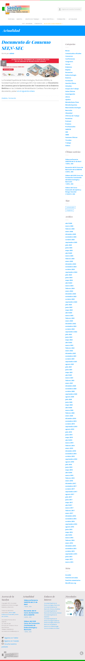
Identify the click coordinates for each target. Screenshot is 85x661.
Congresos (69, 61)
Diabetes (5, 98)
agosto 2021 (69, 364)
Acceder (68, 575)
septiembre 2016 (71, 524)
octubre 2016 (69, 521)
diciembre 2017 (70, 483)
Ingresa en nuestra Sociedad (71, 9)
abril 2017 (68, 505)
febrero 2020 (69, 413)
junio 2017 (68, 500)
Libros (67, 97)
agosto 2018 (69, 462)
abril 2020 (68, 408)
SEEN (67, 135)
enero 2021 (69, 383)
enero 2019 (69, 448)
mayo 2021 (69, 372)
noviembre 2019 (70, 421)
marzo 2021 (69, 378)
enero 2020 (69, 416)
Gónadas (68, 86)
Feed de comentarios (72, 580)
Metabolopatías (71, 105)
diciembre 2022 (70, 324)
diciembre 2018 (70, 451)
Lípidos (68, 99)
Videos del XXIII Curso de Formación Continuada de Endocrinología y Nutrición (74, 178)
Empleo (68, 70)
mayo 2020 (69, 405)
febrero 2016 (69, 540)
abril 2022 (68, 342)
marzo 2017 (69, 508)
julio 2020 (68, 399)
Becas (67, 51)
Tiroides (68, 140)
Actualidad (73, 19)
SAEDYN (68, 129)
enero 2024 (69, 291)
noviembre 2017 (70, 486)
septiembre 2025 (71, 242)
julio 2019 (68, 432)
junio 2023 (68, 307)
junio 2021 (68, 370)
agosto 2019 (69, 429)
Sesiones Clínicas (71, 137)
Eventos (68, 78)
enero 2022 (69, 351)
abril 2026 (68, 223)
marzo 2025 (69, 256)
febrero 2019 (69, 446)
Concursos (69, 56)
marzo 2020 (69, 410)
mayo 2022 (69, 340)
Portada (11, 19)
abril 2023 (68, 313)
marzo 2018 (69, 475)
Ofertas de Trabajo (72, 116)
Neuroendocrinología (73, 108)
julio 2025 (68, 245)
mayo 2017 (69, 502)
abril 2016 (68, 535)
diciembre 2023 (70, 294)
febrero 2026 (69, 229)
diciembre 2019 (70, 418)
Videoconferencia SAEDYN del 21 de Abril (73, 160)
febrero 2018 (69, 478)
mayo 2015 (69, 559)
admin (11, 53)
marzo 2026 (69, 226)
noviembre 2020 (70, 389)
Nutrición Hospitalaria (50, 624)
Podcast (68, 121)
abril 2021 (68, 375)
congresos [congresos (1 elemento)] (69, 210)
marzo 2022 (69, 345)
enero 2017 (69, 513)
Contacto (38, 24)
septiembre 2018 (71, 459)
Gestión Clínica (70, 83)
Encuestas (69, 72)
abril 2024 (68, 283)
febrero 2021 (69, 380)
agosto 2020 (69, 397)
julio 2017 (68, 497)
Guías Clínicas (70, 91)
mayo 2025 (69, 250)
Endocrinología (70, 75)
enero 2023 (69, 321)
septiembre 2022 (71, 332)
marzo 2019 (69, 443)
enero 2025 (69, 261)
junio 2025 (68, 248)
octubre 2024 (69, 269)
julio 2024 (68, 275)
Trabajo (68, 143)
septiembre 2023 (71, 302)
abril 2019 (68, 440)
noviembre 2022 (70, 326)
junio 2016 (68, 529)
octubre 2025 (69, 240)
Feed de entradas (71, 578)
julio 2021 (68, 367)
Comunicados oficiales (73, 53)
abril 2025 (68, 253)
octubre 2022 (69, 329)
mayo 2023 (69, 310)
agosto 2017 (69, 494)
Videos (67, 146)
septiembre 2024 (71, 272)
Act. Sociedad (27, 24)
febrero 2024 (69, 288)
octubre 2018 (69, 456)
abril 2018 (68, 473)
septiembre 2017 (71, 492)
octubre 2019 (69, 424)
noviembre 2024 (70, 267)
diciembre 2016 (70, 516)
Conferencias (70, 59)
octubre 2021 (69, 359)
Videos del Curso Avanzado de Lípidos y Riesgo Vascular (73, 190)
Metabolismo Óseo (72, 102)
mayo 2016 (69, 532)
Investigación (70, 94)
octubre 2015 (69, 551)
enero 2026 (69, 231)
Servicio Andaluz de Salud (51, 628)
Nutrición (68, 110)
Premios (68, 124)
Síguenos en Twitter (11, 638)
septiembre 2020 (71, 394)
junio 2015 (68, 557)
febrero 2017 (69, 510)
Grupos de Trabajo (32, 19)
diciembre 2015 (70, 546)
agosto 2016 (69, 527)
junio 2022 (68, 337)
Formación (61, 19)
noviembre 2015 (70, 548)
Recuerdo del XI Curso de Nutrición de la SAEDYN (74, 168)
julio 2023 (68, 305)
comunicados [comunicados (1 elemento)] (70, 207)
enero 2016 (69, 543)
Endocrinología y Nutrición (52, 622)
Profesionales (70, 127)
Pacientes (68, 118)
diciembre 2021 (70, 353)
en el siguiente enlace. (26, 91)
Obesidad (68, 113)
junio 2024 (68, 277)
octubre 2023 (69, 299)
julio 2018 (68, 464)
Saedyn (19, 19)
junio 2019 (68, 435)
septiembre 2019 (71, 426)
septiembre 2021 (71, 362)
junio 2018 (68, 467)
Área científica (47, 19)
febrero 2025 (69, 259)
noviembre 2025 (70, 237)
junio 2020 (68, 402)
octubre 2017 (69, 489)
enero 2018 (69, 481)
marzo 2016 (69, 538)
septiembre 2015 (71, 554)
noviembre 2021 (70, 356)
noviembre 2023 (70, 296)
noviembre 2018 (70, 454)
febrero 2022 (69, 348)
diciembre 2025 (70, 234)
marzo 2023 (69, 315)
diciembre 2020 (70, 386)
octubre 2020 (69, 391)
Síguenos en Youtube (11, 641)
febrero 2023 (69, 318)
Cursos (67, 64)
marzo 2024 (69, 286)
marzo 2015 (69, 562)
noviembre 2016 (70, 519)
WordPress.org (70, 583)
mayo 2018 (69, 470)
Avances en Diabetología (51, 626)
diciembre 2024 (70, 264)
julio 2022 (68, 334)
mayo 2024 (69, 280)
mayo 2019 (69, 437)
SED (66, 132)
